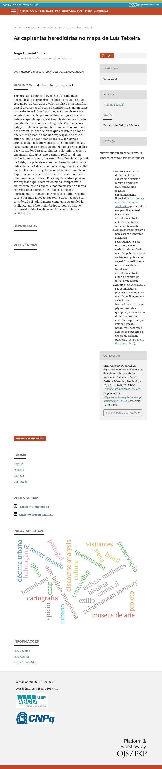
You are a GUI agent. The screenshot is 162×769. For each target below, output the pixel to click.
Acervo (29, 27)
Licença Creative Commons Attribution (129, 202)
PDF (108, 55)
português (20, 481)
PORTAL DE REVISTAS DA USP (21, 5)
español (19, 470)
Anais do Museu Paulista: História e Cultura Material (64, 11)
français (19, 475)
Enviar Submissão (29, 438)
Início (18, 27)
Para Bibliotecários (25, 662)
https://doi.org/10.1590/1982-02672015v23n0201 (52, 71)
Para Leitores (22, 650)
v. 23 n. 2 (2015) (47, 27)
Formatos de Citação (121, 412)
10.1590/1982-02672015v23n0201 (122, 389)
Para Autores (21, 656)
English (18, 464)
